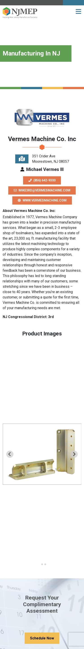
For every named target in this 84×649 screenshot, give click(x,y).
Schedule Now (42, 638)
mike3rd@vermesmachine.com (42, 190)
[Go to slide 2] (42, 564)
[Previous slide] (9, 454)
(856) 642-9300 (42, 180)
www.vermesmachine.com (42, 200)
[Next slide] (74, 454)
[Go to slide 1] (39, 564)
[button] (78, 11)
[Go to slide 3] (45, 564)
